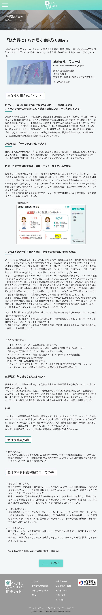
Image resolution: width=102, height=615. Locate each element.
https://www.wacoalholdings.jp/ (67, 65)
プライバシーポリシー (36, 608)
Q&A (34, 595)
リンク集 (59, 600)
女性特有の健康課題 (40, 586)
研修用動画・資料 (63, 586)
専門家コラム (61, 591)
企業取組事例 (16, 29)
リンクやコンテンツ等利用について (60, 608)
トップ (8, 29)
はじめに (35, 581)
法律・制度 (60, 595)
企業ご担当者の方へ (40, 591)
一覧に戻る (51, 563)
